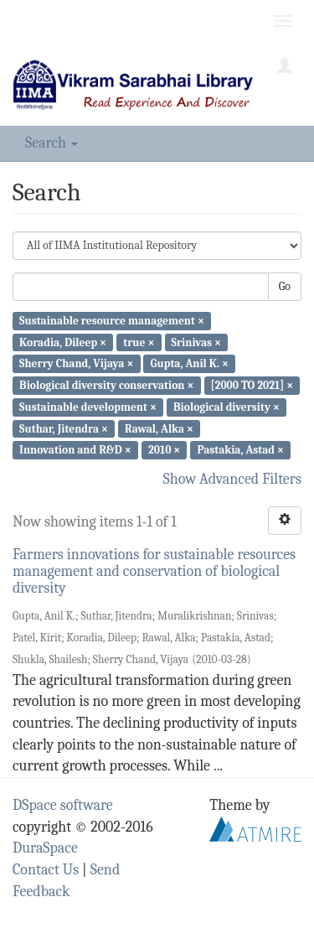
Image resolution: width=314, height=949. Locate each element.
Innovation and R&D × (75, 449)
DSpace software (63, 805)
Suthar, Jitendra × (63, 428)
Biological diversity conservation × (106, 385)
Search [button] (51, 143)
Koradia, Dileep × (62, 341)
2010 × (164, 449)
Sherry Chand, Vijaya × (76, 363)
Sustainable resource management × (111, 320)
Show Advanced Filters (232, 479)
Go (285, 286)
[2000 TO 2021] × (252, 385)
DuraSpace (45, 848)
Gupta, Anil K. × (190, 363)
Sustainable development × (88, 407)
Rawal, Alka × (159, 428)
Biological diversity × (226, 407)
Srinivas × (196, 341)
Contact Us (46, 870)
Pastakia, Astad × (240, 449)
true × (138, 341)
